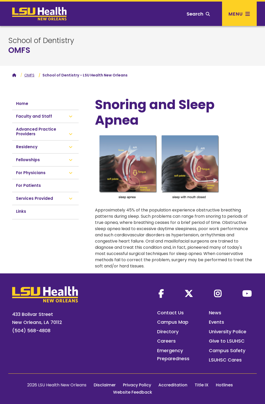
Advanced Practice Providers (36, 131)
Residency (27, 147)
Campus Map (172, 322)
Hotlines (224, 385)
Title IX (202, 385)
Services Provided (34, 198)
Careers (166, 341)
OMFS (19, 50)
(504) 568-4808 (31, 330)
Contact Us (170, 312)
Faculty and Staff (34, 116)
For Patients (28, 185)
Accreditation (172, 385)
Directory (168, 331)
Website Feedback (132, 392)
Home (22, 103)
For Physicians (31, 172)
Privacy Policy (137, 385)
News (215, 312)
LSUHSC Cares (225, 360)
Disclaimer (105, 385)
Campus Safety (227, 350)
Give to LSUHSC (227, 341)
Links (21, 211)
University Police (227, 331)
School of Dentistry (41, 40)
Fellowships (28, 159)
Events (216, 322)
